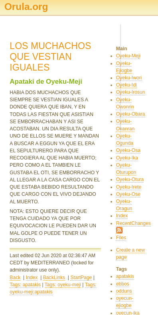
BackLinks (54, 277)
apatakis (125, 276)
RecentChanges (133, 223)
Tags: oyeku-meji (63, 284)
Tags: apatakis (25, 284)
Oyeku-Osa (128, 150)
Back (15, 277)
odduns (124, 291)
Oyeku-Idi (126, 85)
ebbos (122, 284)
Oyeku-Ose (128, 194)
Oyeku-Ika (127, 158)
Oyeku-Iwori (129, 78)
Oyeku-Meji (128, 56)
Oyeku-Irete (129, 187)
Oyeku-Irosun (130, 92)
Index (32, 277)
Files (121, 237)
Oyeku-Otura (130, 179)
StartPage (81, 277)
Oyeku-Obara (130, 114)
